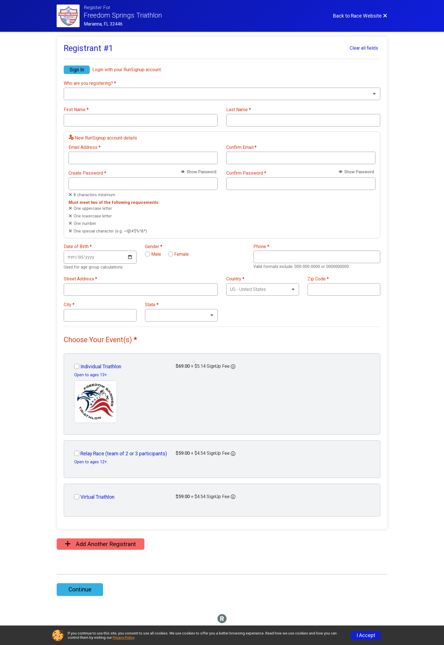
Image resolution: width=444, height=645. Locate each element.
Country (235, 279)
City (69, 304)
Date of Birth (78, 246)
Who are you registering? (90, 83)
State (152, 304)
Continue (80, 589)
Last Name (238, 109)
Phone (261, 246)
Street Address (80, 279)
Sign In (76, 70)
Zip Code (318, 279)
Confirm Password (246, 173)
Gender (153, 246)
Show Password (198, 172)
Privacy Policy (123, 637)
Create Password (87, 173)
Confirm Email (241, 147)
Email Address (85, 147)
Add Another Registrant (100, 544)
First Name (76, 109)
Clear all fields (364, 48)
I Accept (366, 635)
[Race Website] (70, 16)
